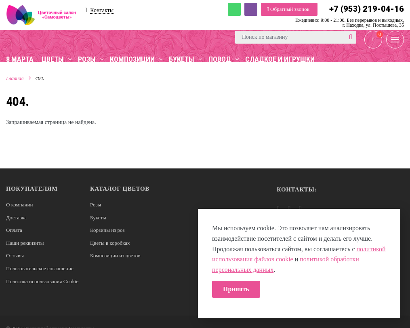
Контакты (102, 10)
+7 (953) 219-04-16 (366, 9)
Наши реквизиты (25, 243)
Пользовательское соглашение (40, 268)
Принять (236, 289)
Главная (15, 78)
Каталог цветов (119, 188)
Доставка (16, 217)
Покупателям (32, 188)
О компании (19, 205)
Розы (95, 205)
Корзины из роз (107, 230)
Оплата (14, 230)
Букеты (98, 217)
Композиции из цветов (115, 255)
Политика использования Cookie (42, 281)
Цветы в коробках (110, 243)
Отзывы (15, 255)
